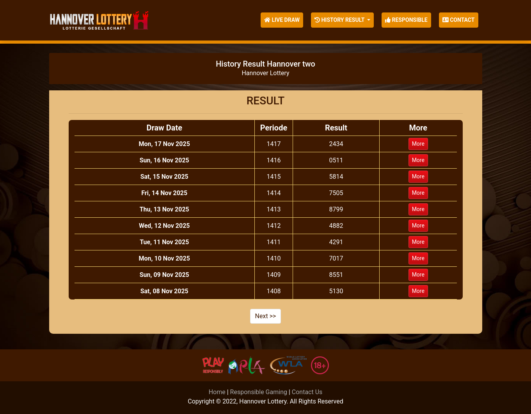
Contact (458, 20)
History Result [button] (340, 20)
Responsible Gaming (258, 392)
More (418, 144)
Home (217, 392)
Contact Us (307, 392)
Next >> (265, 316)
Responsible (406, 20)
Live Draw (282, 20)
